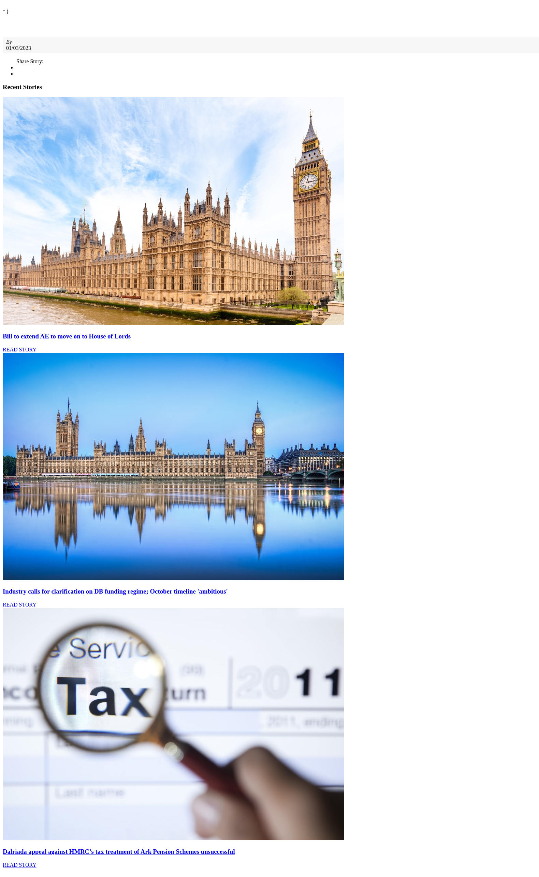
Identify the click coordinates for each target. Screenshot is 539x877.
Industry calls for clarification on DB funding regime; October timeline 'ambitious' (115, 591)
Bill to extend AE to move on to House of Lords (67, 336)
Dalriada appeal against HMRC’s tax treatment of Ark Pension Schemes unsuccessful (119, 851)
